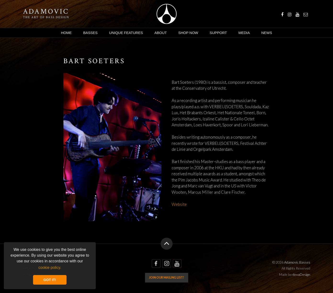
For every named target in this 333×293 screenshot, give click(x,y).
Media (244, 33)
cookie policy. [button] (50, 267)
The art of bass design (46, 17)
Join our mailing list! (166, 277)
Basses (90, 33)
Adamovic (46, 11)
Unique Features (126, 33)
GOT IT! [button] (50, 280)
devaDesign (301, 274)
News (266, 33)
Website (179, 204)
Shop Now (188, 33)
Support (218, 33)
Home (66, 33)
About (160, 33)
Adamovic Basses (166, 14)
